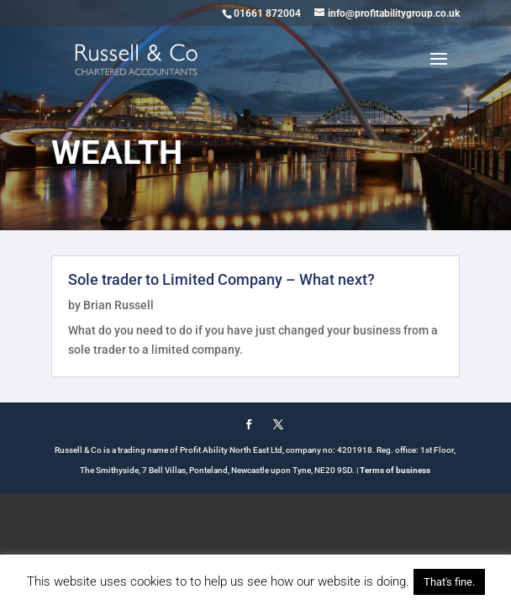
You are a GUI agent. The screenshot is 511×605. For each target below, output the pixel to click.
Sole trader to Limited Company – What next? (221, 279)
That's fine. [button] (449, 582)
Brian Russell (118, 305)
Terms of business (395, 470)
